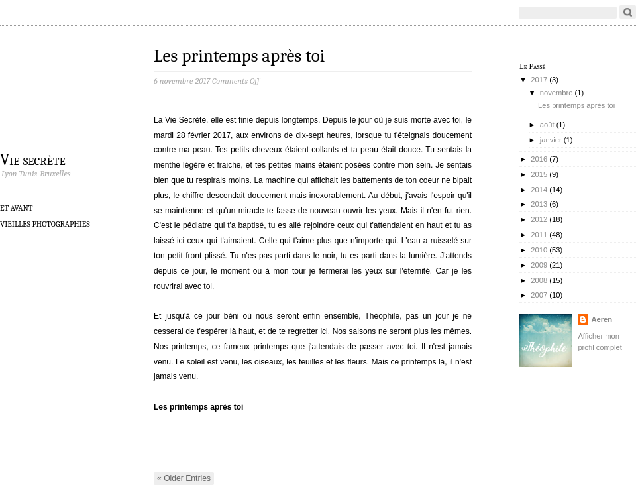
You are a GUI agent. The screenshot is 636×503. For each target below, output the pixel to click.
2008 (539, 280)
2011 (539, 235)
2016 (539, 159)
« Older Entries (184, 478)
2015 (539, 174)
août (547, 125)
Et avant (16, 208)
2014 (539, 190)
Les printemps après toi (239, 56)
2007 (539, 295)
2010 (539, 250)
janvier (551, 140)
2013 (539, 204)
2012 (539, 219)
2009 (539, 265)
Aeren (601, 319)
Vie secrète (33, 159)
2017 (539, 80)
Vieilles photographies (45, 224)
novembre (556, 93)
